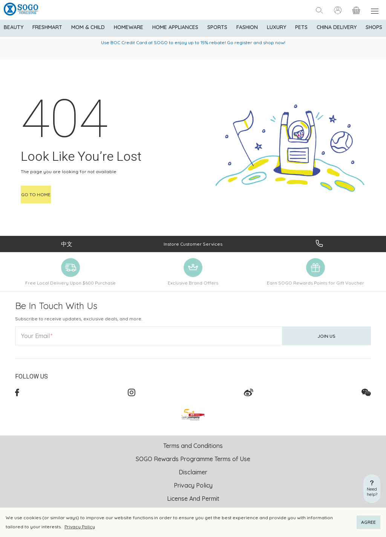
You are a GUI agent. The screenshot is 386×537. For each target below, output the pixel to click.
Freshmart (47, 27)
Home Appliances (175, 27)
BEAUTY (13, 27)
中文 (66, 244)
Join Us (326, 336)
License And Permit (193, 498)
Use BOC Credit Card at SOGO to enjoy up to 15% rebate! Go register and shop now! (193, 42)
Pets (301, 27)
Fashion (247, 27)
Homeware (128, 27)
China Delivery (337, 27)
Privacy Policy (79, 526)
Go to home (36, 194)
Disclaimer (193, 472)
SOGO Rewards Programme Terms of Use (193, 459)
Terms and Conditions (193, 445)
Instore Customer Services (193, 244)
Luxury (276, 27)
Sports (217, 27)
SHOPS (374, 27)
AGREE (368, 522)
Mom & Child (88, 27)
